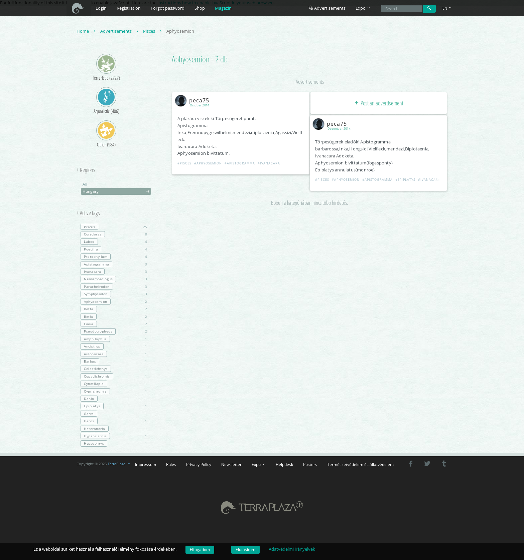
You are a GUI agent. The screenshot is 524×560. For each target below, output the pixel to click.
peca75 (194, 100)
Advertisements (327, 8)
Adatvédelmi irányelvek (292, 549)
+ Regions (86, 170)
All (85, 184)
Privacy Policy (198, 464)
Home (87, 31)
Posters (310, 464)
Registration (129, 8)
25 (114, 227)
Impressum (145, 464)
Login (101, 8)
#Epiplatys (406, 180)
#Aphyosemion (208, 163)
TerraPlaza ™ (119, 464)
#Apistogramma (240, 163)
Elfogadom (200, 549)
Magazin (223, 8)
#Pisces (185, 163)
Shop (199, 8)
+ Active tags (88, 213)
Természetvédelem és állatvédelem (360, 464)
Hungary (117, 191)
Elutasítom (245, 549)
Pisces (153, 31)
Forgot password (167, 8)
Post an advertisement (378, 103)
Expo (259, 464)
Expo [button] (363, 8)
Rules (171, 464)
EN (447, 8)
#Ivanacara (269, 163)
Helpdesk (284, 464)
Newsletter (231, 464)
